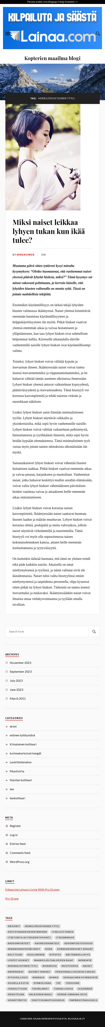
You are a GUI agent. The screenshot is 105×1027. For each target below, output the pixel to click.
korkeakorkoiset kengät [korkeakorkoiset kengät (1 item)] (75, 949)
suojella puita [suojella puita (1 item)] (18, 983)
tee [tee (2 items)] (58, 983)
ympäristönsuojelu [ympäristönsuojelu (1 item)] (83, 1000)
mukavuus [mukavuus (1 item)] (50, 966)
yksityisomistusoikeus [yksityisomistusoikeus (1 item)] (48, 1000)
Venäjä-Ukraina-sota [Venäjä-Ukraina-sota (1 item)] (72, 994)
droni (13, 726)
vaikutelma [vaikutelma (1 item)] (16, 994)
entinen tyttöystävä (22, 735)
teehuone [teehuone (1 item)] (73, 983)
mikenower (25, 254)
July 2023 (16, 680)
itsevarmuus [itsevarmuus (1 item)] (65, 937)
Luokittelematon (21, 762)
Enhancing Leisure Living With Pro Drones (32, 889)
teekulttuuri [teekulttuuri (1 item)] (17, 988)
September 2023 (21, 671)
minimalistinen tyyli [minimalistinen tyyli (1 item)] (23, 966)
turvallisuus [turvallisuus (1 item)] (63, 988)
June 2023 (16, 689)
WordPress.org (19, 861)
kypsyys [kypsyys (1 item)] (55, 954)
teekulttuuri (17, 798)
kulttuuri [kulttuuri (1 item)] (15, 954)
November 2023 (20, 662)
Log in (14, 835)
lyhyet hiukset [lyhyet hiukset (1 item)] (18, 960)
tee (12, 789)
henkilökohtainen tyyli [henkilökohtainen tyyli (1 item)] (42, 926)
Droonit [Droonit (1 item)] (14, 926)
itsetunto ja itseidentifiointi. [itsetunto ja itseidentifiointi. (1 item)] (29, 937)
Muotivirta (17, 771)
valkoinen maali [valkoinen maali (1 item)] (40, 994)
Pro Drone (12, 898)
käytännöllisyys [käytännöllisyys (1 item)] (78, 954)
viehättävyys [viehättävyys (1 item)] (17, 1000)
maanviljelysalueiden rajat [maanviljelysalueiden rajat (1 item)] (54, 960)
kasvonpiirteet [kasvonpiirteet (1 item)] (19, 943)
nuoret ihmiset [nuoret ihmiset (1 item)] (40, 971)
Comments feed (20, 852)
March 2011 (18, 698)
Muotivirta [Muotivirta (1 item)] (70, 966)
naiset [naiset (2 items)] (87, 966)
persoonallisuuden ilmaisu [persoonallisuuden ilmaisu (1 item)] (75, 971)
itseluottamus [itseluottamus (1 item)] (63, 932)
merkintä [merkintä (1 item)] (85, 960)
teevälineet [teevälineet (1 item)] (40, 988)
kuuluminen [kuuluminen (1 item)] (36, 954)
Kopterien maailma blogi (52, 58)
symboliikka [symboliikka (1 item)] (42, 983)
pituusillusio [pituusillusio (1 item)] (18, 977)
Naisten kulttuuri (21, 780)
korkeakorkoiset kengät (25, 753)
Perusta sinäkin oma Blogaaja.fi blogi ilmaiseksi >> (52, 2)
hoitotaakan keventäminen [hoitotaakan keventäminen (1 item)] (27, 932)
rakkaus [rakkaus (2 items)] (38, 977)
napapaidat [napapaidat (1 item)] (16, 971)
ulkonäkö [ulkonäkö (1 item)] (85, 988)
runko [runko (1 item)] (53, 977)
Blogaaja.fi (76, 1018)
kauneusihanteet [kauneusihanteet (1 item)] (47, 943)
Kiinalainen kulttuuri (23, 744)
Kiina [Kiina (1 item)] (48, 949)
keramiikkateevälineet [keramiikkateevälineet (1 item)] (24, 949)
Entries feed (18, 843)
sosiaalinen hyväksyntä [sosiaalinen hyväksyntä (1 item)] (80, 977)
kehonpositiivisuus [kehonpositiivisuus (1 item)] (78, 943)
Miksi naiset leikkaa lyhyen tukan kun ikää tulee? (49, 231)
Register (15, 826)
